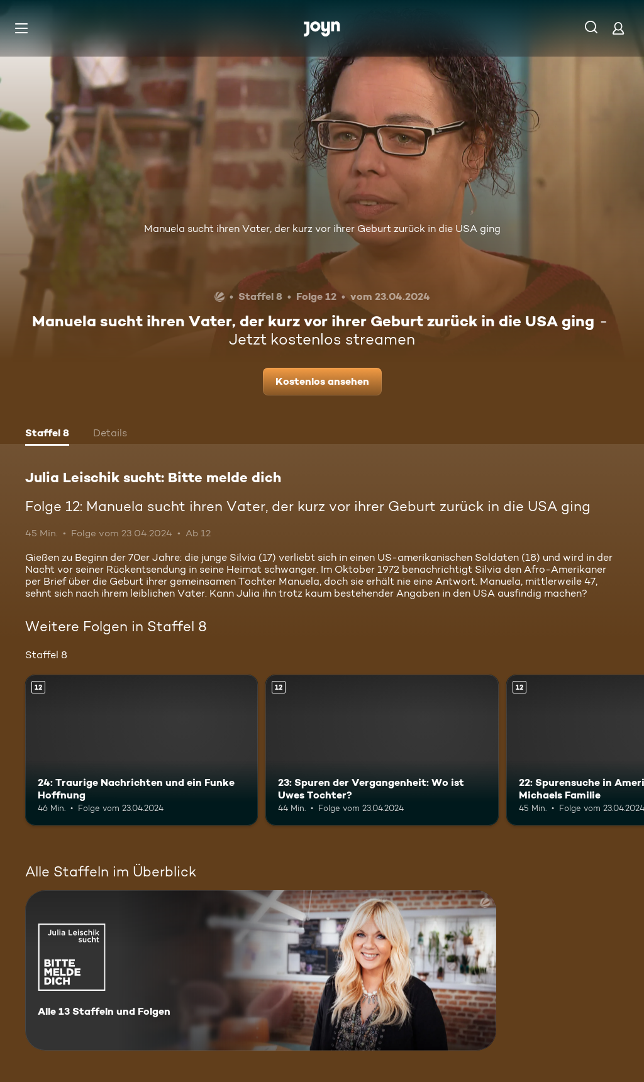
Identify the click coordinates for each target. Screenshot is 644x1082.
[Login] (618, 28)
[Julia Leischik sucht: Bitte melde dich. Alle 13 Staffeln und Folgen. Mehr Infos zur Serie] (260, 970)
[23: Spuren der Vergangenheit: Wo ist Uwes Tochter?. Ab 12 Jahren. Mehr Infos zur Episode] (381, 750)
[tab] (47, 434)
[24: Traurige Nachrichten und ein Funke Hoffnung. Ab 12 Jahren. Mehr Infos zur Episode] (141, 750)
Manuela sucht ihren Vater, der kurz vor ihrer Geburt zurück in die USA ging (322, 229)
